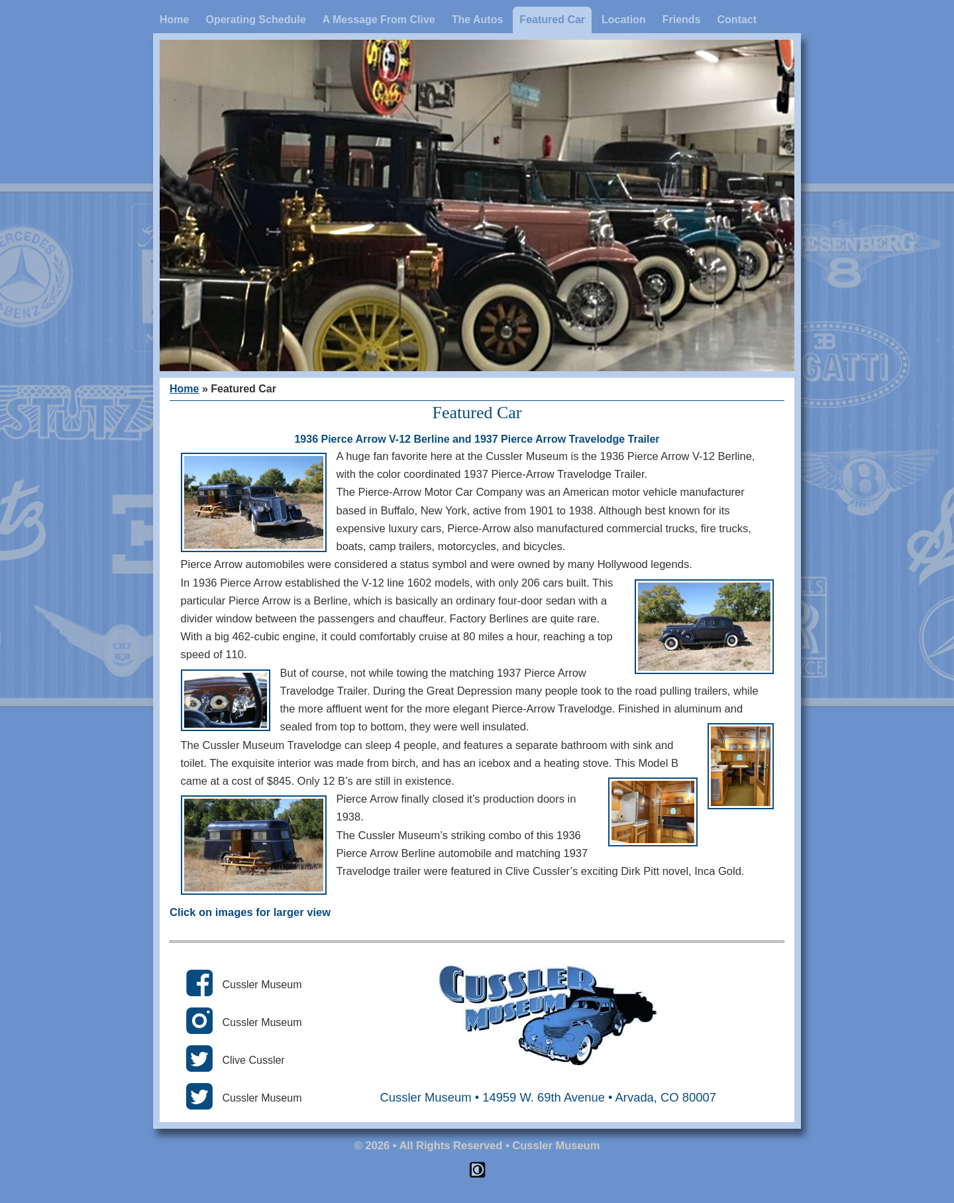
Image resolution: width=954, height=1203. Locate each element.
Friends (681, 19)
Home (174, 19)
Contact (737, 19)
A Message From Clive (379, 19)
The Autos (478, 19)
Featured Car (552, 19)
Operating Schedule (255, 19)
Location (624, 19)
